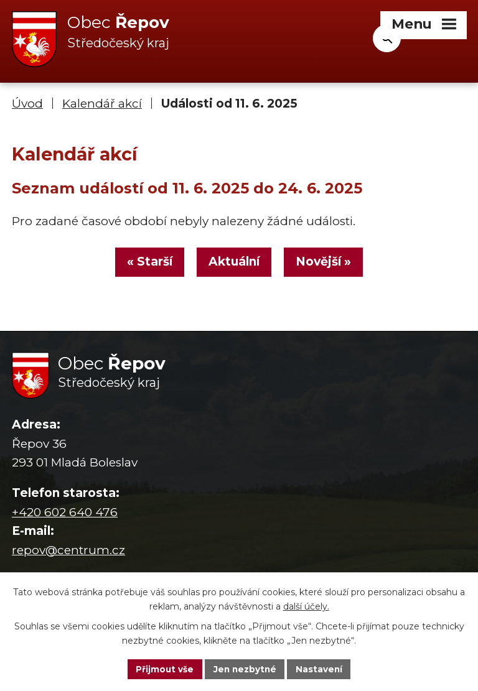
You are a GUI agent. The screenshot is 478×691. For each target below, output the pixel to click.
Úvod (27, 104)
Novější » (326, 263)
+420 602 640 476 (65, 514)
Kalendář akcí (102, 104)
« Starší (147, 263)
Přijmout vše (163, 668)
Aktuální (234, 263)
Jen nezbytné (245, 668)
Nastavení (321, 668)
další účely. (306, 605)
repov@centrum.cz (68, 551)
